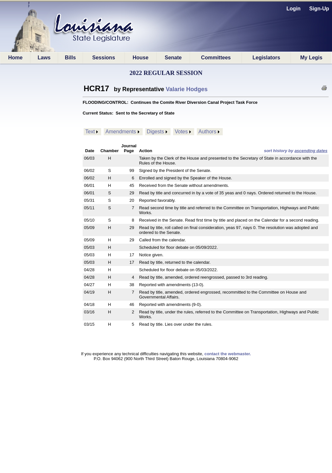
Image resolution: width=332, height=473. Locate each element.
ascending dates (310, 150)
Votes (181, 131)
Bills (70, 57)
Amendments (120, 131)
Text (90, 131)
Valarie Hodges (187, 89)
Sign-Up (319, 8)
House (140, 57)
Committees (216, 57)
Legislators (266, 57)
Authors (207, 131)
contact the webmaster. (227, 353)
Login (294, 8)
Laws (44, 57)
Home (15, 57)
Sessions (103, 57)
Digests (155, 131)
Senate (173, 57)
